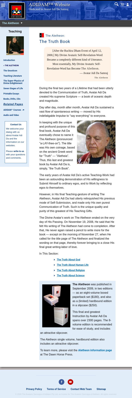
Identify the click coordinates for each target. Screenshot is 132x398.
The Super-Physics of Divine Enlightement (14, 82)
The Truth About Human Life (73, 264)
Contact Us (15, 124)
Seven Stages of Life (13, 88)
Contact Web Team (81, 389)
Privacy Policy (34, 389)
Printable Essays (11, 93)
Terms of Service (56, 389)
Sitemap (101, 389)
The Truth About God (68, 259)
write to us (18, 151)
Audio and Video (11, 115)
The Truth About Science (70, 275)
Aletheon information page (95, 350)
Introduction (9, 60)
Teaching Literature (13, 76)
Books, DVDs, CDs (12, 99)
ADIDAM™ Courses (14, 110)
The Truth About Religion (71, 270)
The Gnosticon (10, 70)
